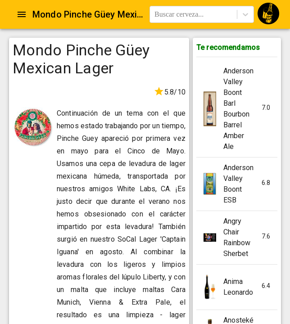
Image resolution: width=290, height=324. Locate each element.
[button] (236, 109)
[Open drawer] (21, 14)
